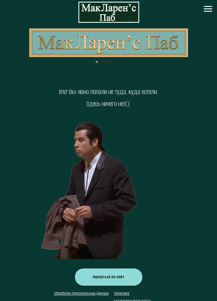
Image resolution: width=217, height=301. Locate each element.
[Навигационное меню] (208, 9)
